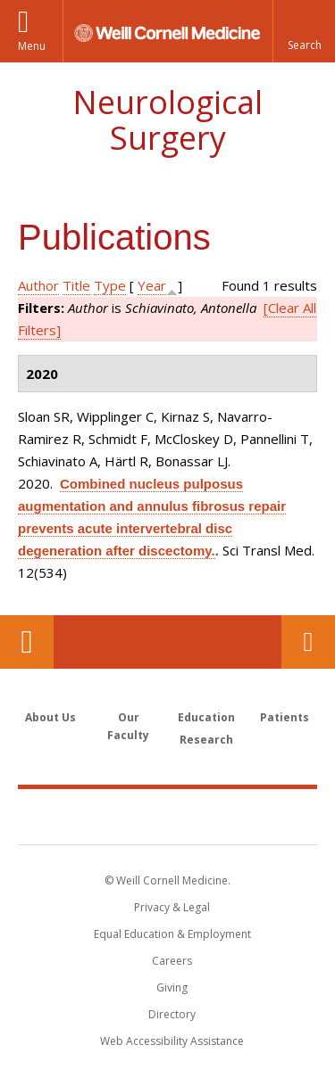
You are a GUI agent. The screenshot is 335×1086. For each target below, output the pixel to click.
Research (206, 739)
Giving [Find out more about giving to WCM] (172, 987)
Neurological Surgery (167, 120)
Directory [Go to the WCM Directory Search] (172, 1014)
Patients (284, 717)
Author (38, 285)
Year (152, 285)
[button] (303, 31)
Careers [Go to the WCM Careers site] (172, 960)
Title (76, 285)
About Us (50, 717)
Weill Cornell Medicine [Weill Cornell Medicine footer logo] (168, 816)
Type (110, 285)
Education (206, 717)
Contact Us (308, 642)
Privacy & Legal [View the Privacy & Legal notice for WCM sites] (172, 907)
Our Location (27, 642)
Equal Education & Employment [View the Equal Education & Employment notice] (172, 934)
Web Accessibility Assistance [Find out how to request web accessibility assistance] (172, 1041)
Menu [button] (32, 45)
